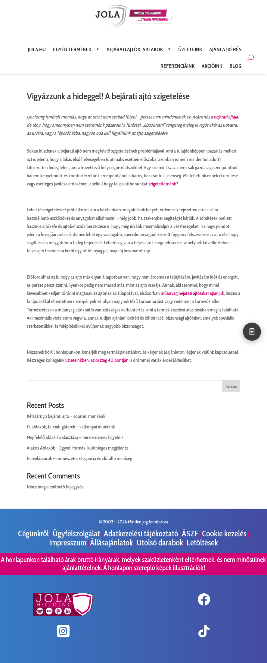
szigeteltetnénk (162, 184)
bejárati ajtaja (226, 117)
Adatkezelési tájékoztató (141, 533)
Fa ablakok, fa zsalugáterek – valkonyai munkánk (71, 427)
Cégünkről (34, 533)
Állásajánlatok (112, 543)
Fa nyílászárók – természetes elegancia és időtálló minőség (79, 458)
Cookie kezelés (224, 533)
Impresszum (67, 543)
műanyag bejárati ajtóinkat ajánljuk (192, 293)
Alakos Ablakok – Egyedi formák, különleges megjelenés (78, 448)
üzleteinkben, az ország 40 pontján (97, 360)
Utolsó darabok (160, 543)
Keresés (231, 386)
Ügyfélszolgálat (77, 533)
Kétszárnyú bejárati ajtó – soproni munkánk (66, 416)
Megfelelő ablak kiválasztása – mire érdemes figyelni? (75, 437)
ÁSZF (191, 533)
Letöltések (202, 543)
